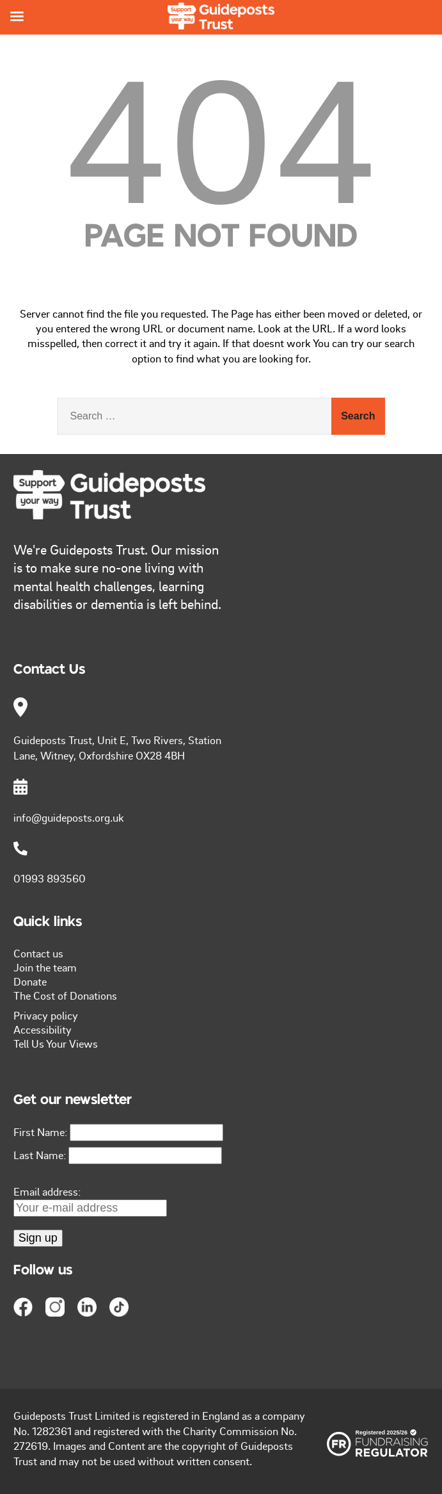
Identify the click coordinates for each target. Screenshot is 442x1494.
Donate (30, 981)
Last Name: (39, 1155)
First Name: (40, 1132)
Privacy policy (45, 1015)
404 (221, 137)
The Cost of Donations (65, 995)
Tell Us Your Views (55, 1043)
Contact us (38, 953)
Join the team (45, 967)
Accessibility (42, 1029)
